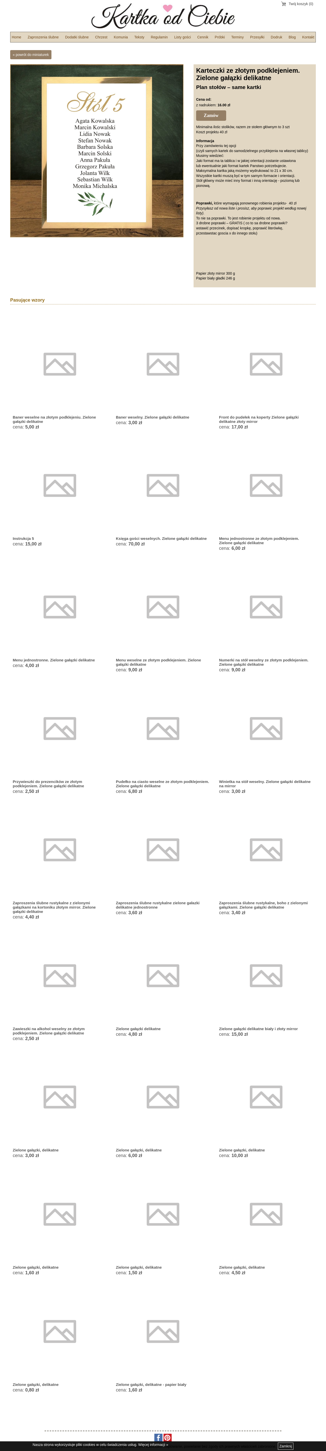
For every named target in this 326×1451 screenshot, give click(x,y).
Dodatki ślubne (77, 37)
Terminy (237, 37)
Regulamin (159, 37)
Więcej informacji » (153, 1445)
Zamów (211, 115)
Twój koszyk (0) (301, 4)
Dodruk (276, 37)
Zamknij (285, 1446)
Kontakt (308, 37)
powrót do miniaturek (32, 55)
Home (16, 37)
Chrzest (101, 37)
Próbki (220, 37)
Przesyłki (257, 37)
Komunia (121, 37)
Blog (292, 37)
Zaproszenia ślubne (43, 37)
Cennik (202, 37)
